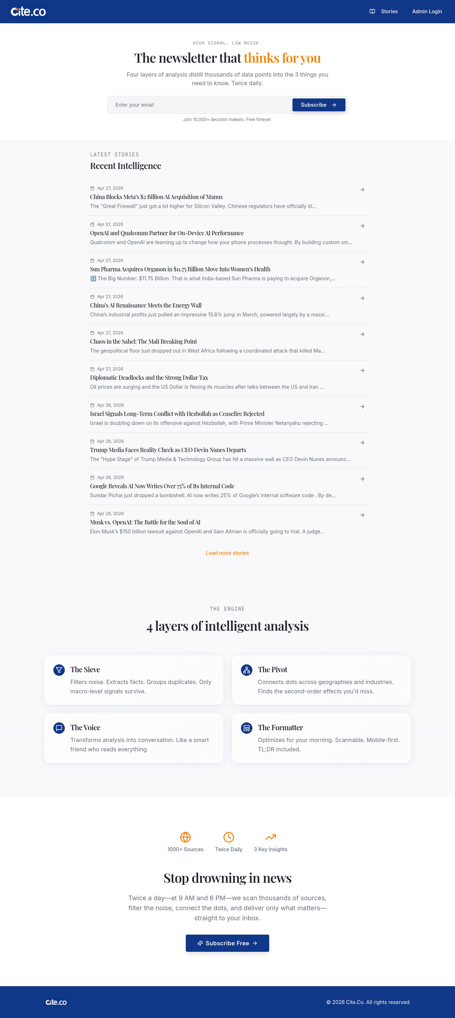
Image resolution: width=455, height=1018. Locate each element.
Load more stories (227, 553)
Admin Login (427, 11)
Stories (383, 11)
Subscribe (319, 105)
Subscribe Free (227, 943)
